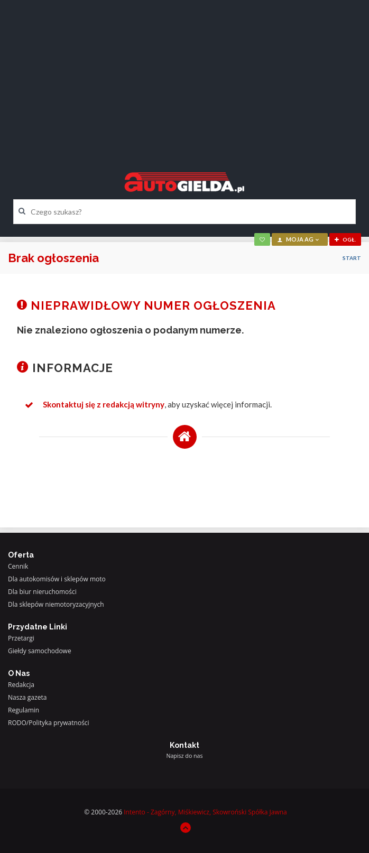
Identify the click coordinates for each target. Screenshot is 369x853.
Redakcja (21, 684)
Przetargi (21, 638)
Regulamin (23, 710)
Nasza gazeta (27, 697)
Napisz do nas (184, 755)
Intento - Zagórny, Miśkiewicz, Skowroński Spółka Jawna (205, 812)
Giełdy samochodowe (39, 650)
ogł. (345, 239)
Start (352, 258)
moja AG (298, 239)
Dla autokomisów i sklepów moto (57, 578)
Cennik (18, 566)
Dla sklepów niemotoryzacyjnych (56, 604)
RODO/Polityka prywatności (48, 722)
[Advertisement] (184, 77)
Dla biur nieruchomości (42, 591)
